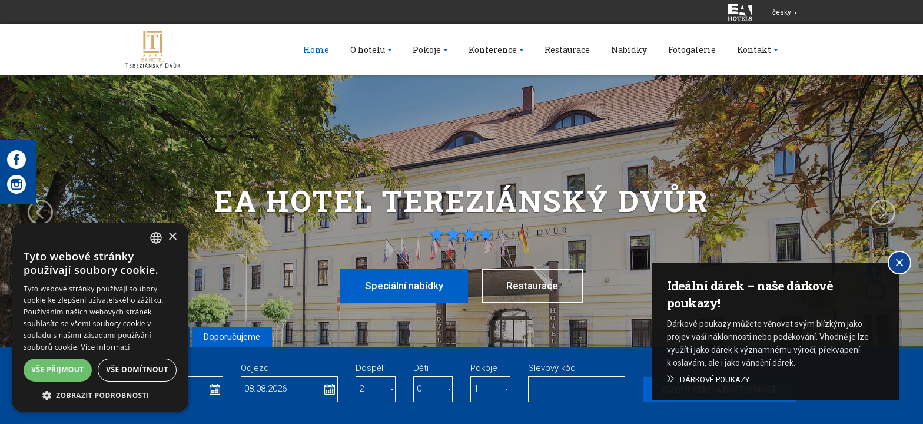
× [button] (172, 237)
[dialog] (100, 317)
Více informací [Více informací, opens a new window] (105, 347)
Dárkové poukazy (714, 379)
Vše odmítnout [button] (137, 370)
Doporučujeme (232, 337)
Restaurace (532, 286)
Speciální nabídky (404, 286)
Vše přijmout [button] (57, 370)
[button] (100, 394)
